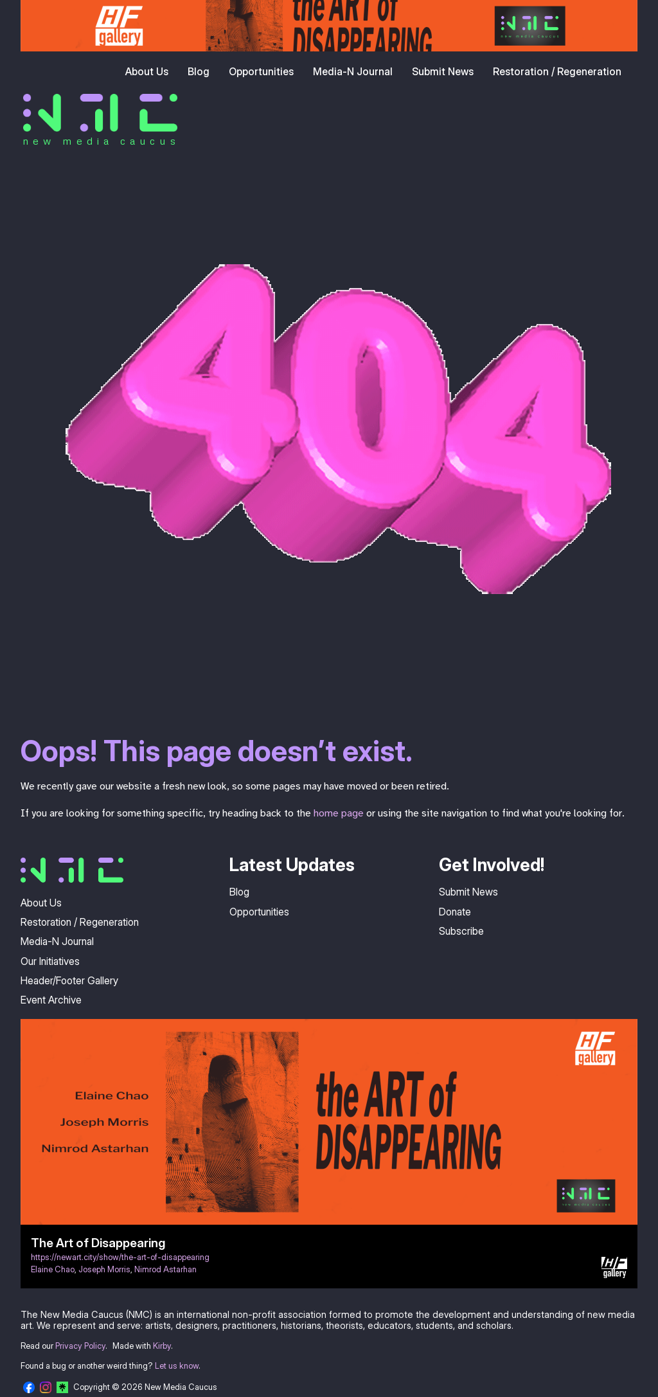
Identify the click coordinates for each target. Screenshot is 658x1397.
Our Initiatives (50, 961)
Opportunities (261, 71)
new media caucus (101, 140)
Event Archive (51, 999)
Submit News (443, 71)
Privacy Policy (80, 1346)
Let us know (177, 1366)
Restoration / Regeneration (557, 71)
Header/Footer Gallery (69, 980)
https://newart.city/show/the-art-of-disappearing (120, 1257)
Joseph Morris (104, 1269)
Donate (455, 911)
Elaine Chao (53, 1269)
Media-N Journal (353, 71)
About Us (146, 71)
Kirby (162, 1346)
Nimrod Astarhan (165, 1269)
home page (339, 813)
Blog (198, 71)
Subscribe (461, 930)
